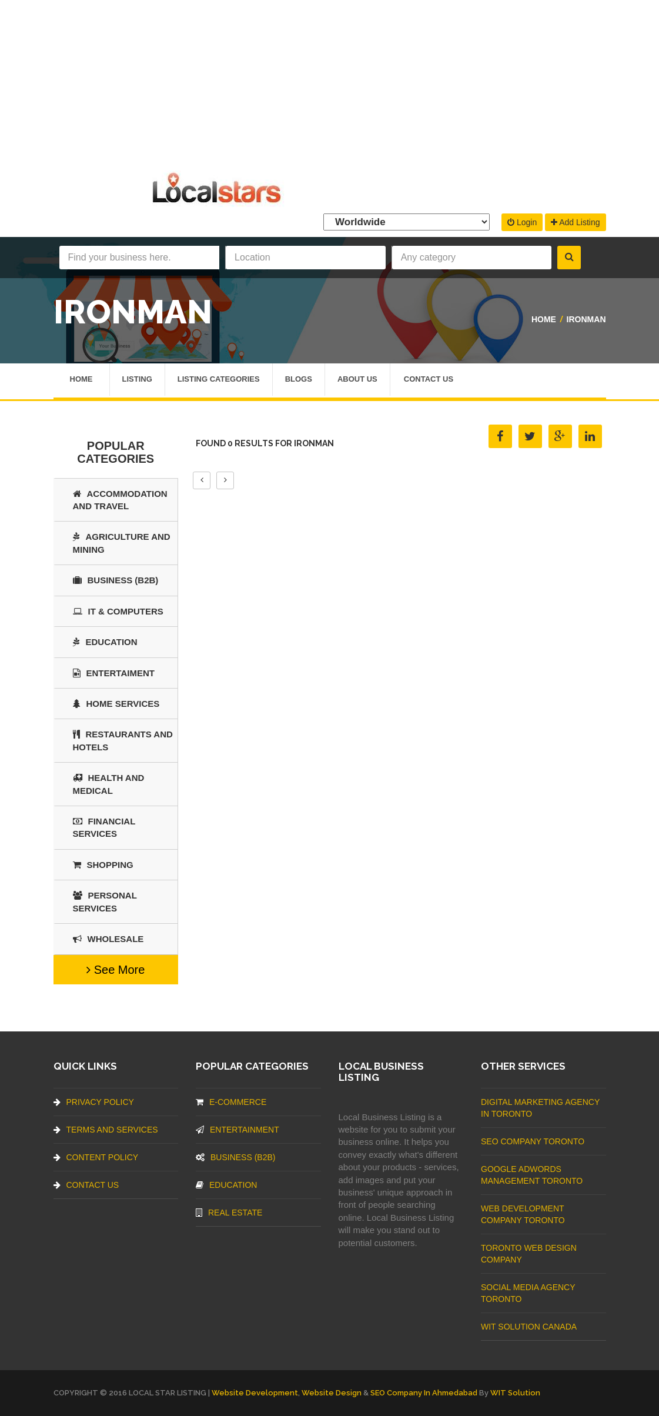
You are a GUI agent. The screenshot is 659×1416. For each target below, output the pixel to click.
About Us (357, 380)
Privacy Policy (93, 1102)
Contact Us (428, 380)
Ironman (586, 319)
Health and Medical (109, 784)
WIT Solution (515, 1392)
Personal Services (105, 901)
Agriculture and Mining (121, 543)
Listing (137, 380)
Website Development (255, 1392)
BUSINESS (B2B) (116, 580)
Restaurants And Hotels (123, 740)
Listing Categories (219, 380)
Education (105, 642)
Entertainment (237, 1129)
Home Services (116, 704)
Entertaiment (114, 673)
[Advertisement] (329, 82)
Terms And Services (105, 1129)
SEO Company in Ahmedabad (423, 1392)
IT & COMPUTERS (118, 611)
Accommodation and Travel (120, 500)
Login (522, 222)
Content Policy (96, 1157)
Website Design (332, 1392)
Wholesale (108, 939)
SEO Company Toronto (532, 1141)
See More (115, 969)
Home (543, 319)
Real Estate (229, 1212)
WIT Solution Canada (529, 1326)
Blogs (298, 380)
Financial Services (104, 827)
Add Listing (575, 222)
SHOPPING (103, 865)
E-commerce (231, 1102)
